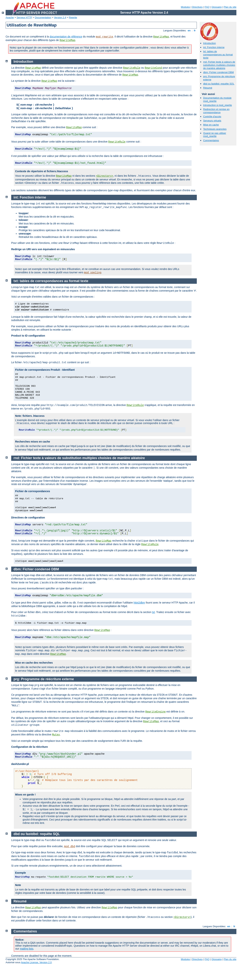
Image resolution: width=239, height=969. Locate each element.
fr (194, 30)
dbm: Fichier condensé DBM (218, 72)
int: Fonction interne (213, 47)
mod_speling (92, 272)
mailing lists (26, 948)
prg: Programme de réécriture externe (44, 679)
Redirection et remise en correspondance (216, 111)
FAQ (207, 7)
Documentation (43, 17)
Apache (10, 17)
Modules (185, 7)
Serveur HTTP (24, 17)
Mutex (56, 734)
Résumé (207, 87)
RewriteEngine (155, 711)
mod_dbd (69, 846)
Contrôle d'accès (212, 116)
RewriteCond (153, 67)
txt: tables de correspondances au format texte (218, 54)
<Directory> (104, 175)
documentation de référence (66, 36)
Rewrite (73, 17)
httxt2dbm (139, 602)
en (189, 30)
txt (153, 612)
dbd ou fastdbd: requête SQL (218, 83)
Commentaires (211, 140)
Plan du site (230, 7)
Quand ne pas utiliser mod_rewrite (214, 135)
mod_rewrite (104, 36)
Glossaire (217, 7)
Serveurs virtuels (212, 120)
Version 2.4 (60, 17)
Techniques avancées (214, 129)
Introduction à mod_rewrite (217, 105)
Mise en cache (211, 124)
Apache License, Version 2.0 (36, 962)
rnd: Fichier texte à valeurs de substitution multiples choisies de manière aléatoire (219, 65)
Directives (197, 7)
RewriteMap (161, 36)
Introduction (209, 43)
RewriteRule (131, 67)
